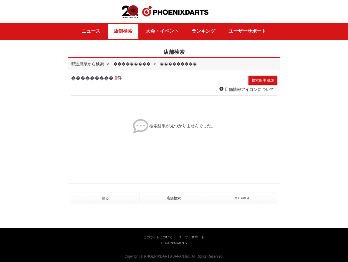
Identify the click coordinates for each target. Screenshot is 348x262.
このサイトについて (158, 237)
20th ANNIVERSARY (130, 12)
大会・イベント (162, 31)
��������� (131, 63)
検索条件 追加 (263, 80)
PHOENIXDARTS (175, 11)
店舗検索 (123, 31)
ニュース (91, 31)
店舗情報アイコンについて (246, 89)
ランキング (203, 31)
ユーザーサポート (247, 31)
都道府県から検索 (87, 63)
